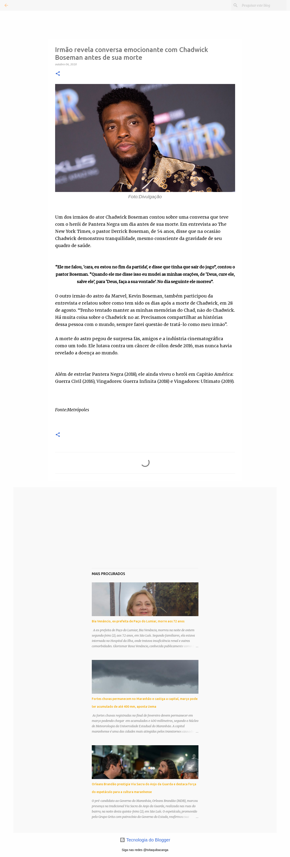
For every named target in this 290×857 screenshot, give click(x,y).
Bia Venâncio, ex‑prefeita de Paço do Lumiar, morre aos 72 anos (138, 621)
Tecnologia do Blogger (145, 839)
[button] (57, 74)
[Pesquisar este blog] (263, 5)
